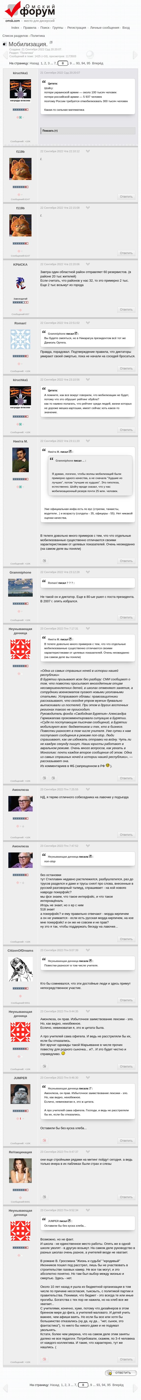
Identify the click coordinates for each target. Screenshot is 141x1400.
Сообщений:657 (20, 314)
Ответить (126, 196)
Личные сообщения (104, 27)
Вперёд (97, 63)
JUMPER (20, 1078)
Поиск (44, 27)
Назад (34, 63)
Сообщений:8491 (20, 1201)
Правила (29, 27)
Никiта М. (20, 441)
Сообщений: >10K (20, 141)
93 (77, 63)
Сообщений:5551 (20, 1003)
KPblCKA (20, 264)
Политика (38, 36)
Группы (58, 27)
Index (15, 27)
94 (83, 63)
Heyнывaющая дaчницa (20, 631)
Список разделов (15, 36)
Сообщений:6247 (20, 199)
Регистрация (76, 27)
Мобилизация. (28, 44)
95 (88, 63)
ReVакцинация (20, 1152)
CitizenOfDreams (20, 950)
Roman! (20, 323)
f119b (20, 151)
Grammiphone (56, 333)
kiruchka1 (20, 73)
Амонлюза (20, 790)
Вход (126, 27)
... (83, 460)
